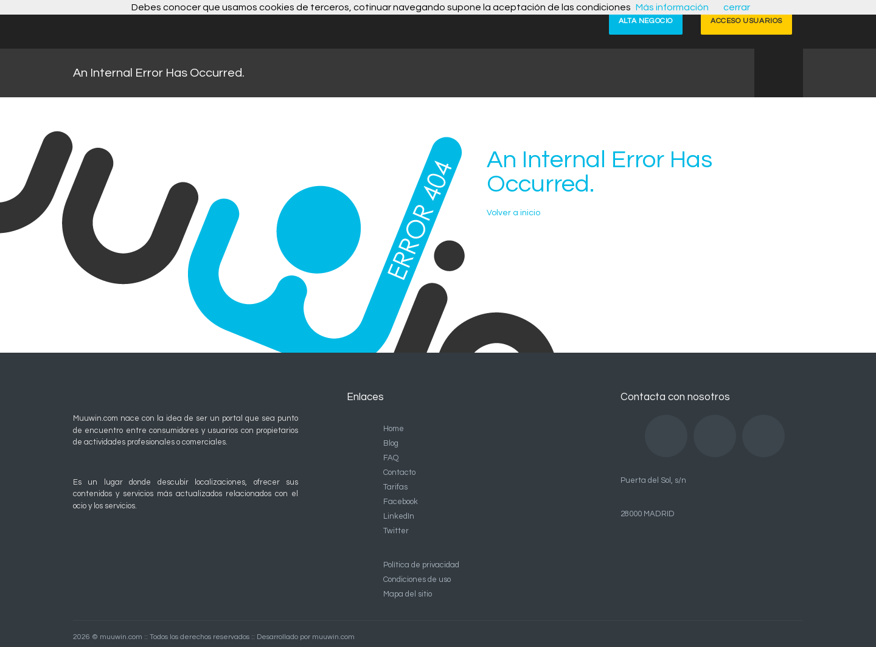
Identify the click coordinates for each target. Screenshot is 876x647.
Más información (672, 7)
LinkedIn (398, 516)
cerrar (736, 7)
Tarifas (395, 487)
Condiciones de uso (417, 579)
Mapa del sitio (407, 594)
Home (393, 428)
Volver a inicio (513, 213)
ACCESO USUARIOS (746, 21)
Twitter (396, 531)
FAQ (390, 458)
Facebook (400, 501)
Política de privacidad (421, 565)
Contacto (399, 472)
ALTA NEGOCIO (646, 21)
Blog (390, 443)
